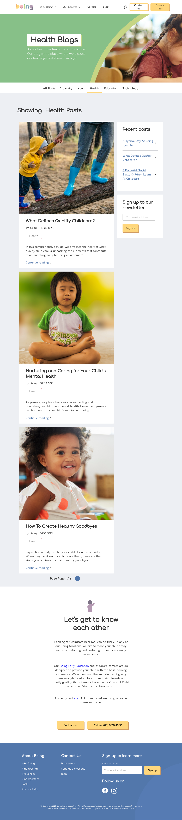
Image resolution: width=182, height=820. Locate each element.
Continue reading (37, 262)
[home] (24, 7)
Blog (105, 6)
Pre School (28, 774)
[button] (48, 7)
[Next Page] (77, 578)
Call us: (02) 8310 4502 (108, 725)
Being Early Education (74, 665)
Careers (91, 6)
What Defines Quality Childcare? (137, 157)
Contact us (139, 7)
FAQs (25, 784)
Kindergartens (30, 779)
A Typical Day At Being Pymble (138, 143)
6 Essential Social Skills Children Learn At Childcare (137, 174)
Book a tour (160, 7)
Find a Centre (30, 769)
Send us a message (73, 769)
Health (33, 235)
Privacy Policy (30, 789)
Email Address (109, 763)
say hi (77, 698)
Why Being (28, 763)
